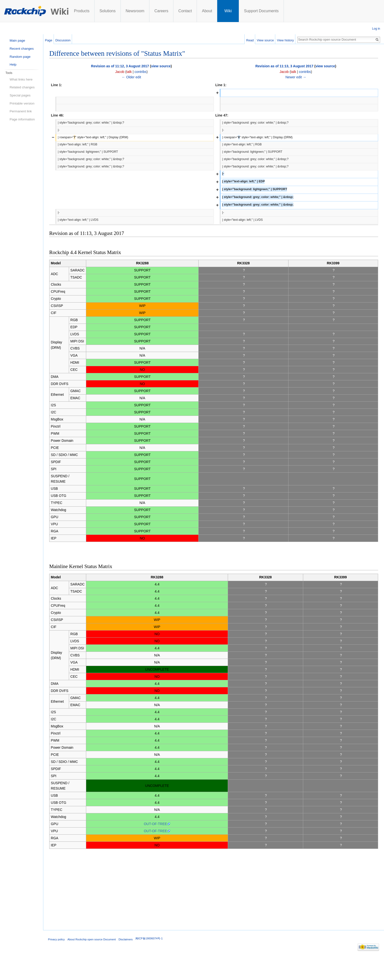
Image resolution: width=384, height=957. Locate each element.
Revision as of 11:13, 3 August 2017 (284, 66)
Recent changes (22, 48)
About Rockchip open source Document (92, 939)
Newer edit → (295, 77)
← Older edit (131, 77)
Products (81, 11)
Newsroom (135, 11)
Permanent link (21, 111)
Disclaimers (126, 939)
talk (129, 72)
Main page (17, 40)
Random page (20, 56)
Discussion (63, 40)
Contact (185, 11)
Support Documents (261, 11)
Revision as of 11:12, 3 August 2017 (120, 66)
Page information (22, 119)
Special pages (20, 95)
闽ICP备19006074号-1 (149, 938)
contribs (140, 72)
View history (285, 40)
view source (161, 66)
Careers (161, 11)
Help (13, 64)
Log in (376, 28)
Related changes (22, 87)
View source (265, 40)
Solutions (107, 11)
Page (48, 40)
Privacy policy (56, 939)
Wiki (228, 11)
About (207, 11)
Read (250, 40)
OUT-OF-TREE (155, 824)
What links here (21, 79)
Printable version (22, 103)
